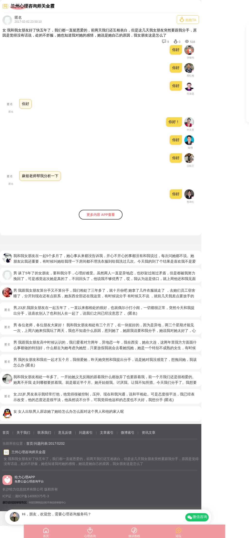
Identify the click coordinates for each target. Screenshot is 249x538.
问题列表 (41, 443)
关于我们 (23, 432)
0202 (61, 443)
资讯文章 (148, 432)
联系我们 (44, 432)
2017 (52, 443)
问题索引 (86, 432)
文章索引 (107, 432)
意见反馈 (65, 432)
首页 (5, 432)
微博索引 (127, 432)
